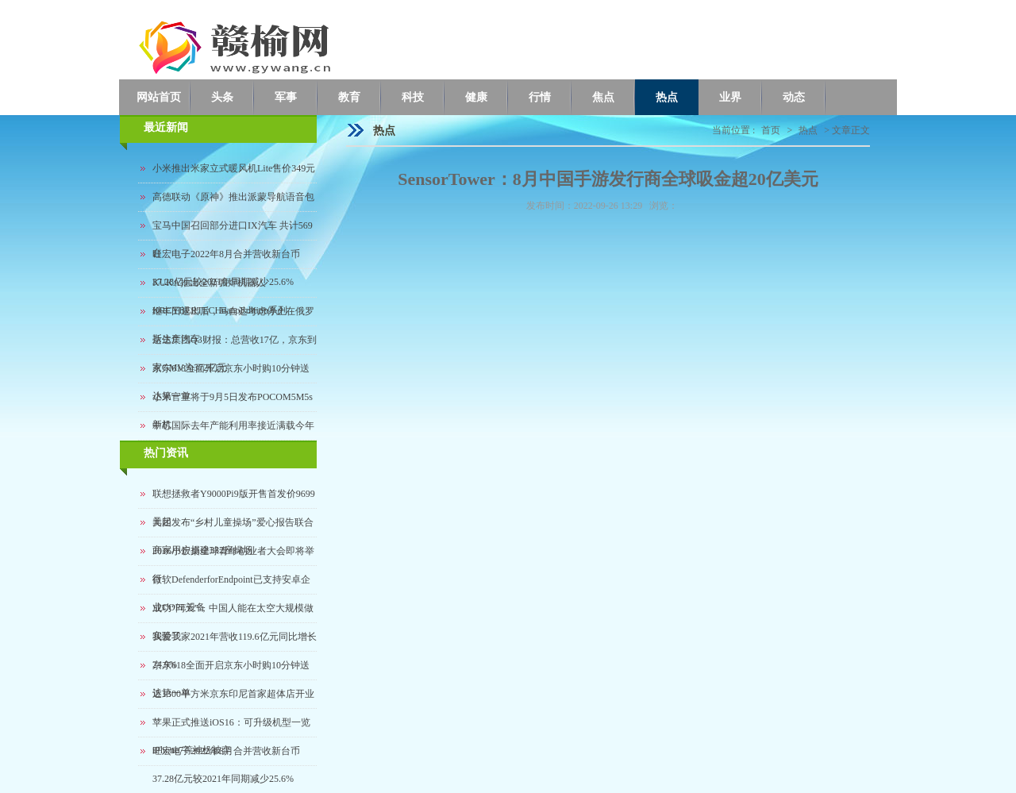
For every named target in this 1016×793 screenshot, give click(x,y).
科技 (413, 97)
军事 (286, 97)
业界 (730, 97)
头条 (222, 97)
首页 (770, 130)
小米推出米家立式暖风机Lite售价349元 (233, 168)
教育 (349, 97)
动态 (794, 97)
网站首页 (159, 97)
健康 (476, 97)
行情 (540, 97)
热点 (667, 97)
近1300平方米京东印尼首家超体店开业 (233, 693)
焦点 (603, 97)
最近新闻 (166, 127)
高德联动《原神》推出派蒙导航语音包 (233, 196)
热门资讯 (166, 453)
